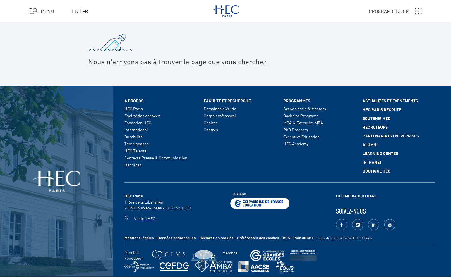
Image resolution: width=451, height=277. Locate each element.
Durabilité (133, 137)
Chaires (211, 122)
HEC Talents (135, 151)
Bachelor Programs (300, 115)
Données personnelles (176, 237)
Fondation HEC (137, 122)
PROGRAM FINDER (395, 11)
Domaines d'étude (220, 108)
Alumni (370, 144)
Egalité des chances (142, 115)
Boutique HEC (376, 171)
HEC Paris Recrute (382, 109)
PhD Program (295, 130)
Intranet (372, 162)
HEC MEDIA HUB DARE (356, 196)
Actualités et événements (390, 101)
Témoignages (136, 144)
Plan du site (304, 237)
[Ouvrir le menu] (42, 11)
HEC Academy (295, 144)
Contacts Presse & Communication (155, 158)
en (75, 10)
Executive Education (301, 137)
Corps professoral (220, 115)
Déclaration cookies (216, 237)
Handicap (133, 165)
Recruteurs (375, 127)
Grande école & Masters (304, 108)
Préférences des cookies (258, 237)
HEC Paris (133, 108)
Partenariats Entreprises (391, 136)
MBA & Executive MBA (303, 122)
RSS (286, 237)
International (136, 130)
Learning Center (380, 153)
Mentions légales (139, 237)
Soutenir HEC (376, 118)
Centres (211, 130)
